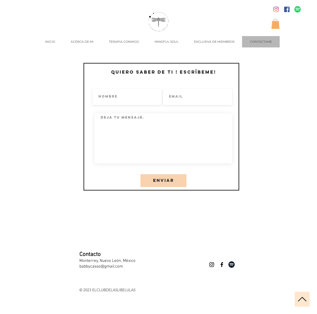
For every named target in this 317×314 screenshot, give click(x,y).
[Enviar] (163, 180)
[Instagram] (276, 9)
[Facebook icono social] (287, 9)
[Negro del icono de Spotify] (231, 264)
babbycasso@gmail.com (101, 266)
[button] (275, 24)
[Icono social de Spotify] (297, 9)
